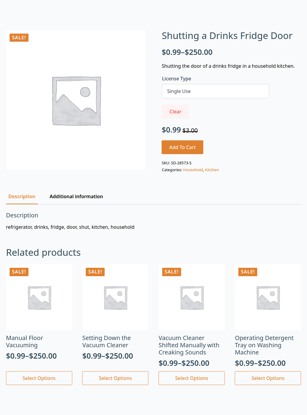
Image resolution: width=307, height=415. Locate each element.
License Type (176, 78)
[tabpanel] (153, 221)
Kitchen (212, 169)
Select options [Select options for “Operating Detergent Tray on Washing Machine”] (268, 378)
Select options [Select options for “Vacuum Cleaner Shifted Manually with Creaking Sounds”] (191, 378)
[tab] (22, 196)
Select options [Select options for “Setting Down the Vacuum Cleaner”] (115, 378)
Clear (175, 111)
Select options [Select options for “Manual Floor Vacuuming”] (38, 378)
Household (193, 169)
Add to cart (182, 147)
